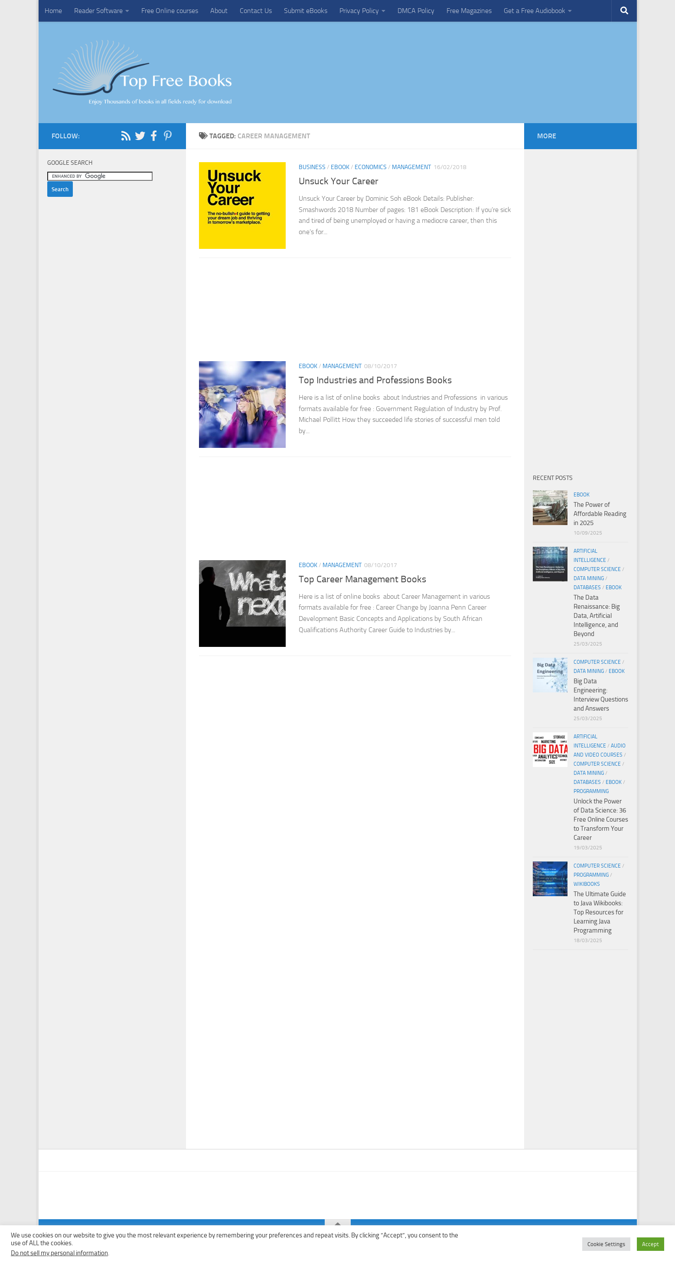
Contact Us (256, 11)
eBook (340, 167)
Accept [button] (650, 1244)
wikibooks (587, 884)
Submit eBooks (305, 11)
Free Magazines (469, 11)
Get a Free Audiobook (534, 11)
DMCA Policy (416, 11)
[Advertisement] (355, 312)
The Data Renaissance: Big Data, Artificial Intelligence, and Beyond (597, 616)
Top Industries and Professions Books (375, 380)
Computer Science (597, 569)
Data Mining (589, 578)
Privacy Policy (359, 11)
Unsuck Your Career (338, 181)
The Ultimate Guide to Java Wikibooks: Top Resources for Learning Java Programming (600, 912)
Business (312, 167)
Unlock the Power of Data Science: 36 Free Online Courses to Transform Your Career (601, 819)
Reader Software (98, 11)
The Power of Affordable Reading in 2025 (600, 514)
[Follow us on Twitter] (140, 136)
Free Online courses (169, 11)
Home (53, 11)
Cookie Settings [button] (606, 1244)
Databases (587, 587)
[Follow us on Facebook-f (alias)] (154, 136)
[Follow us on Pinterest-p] (168, 136)
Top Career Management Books (362, 579)
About (219, 11)
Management (411, 167)
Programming (591, 791)
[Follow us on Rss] (126, 136)
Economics (371, 167)
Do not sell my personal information (59, 1253)
